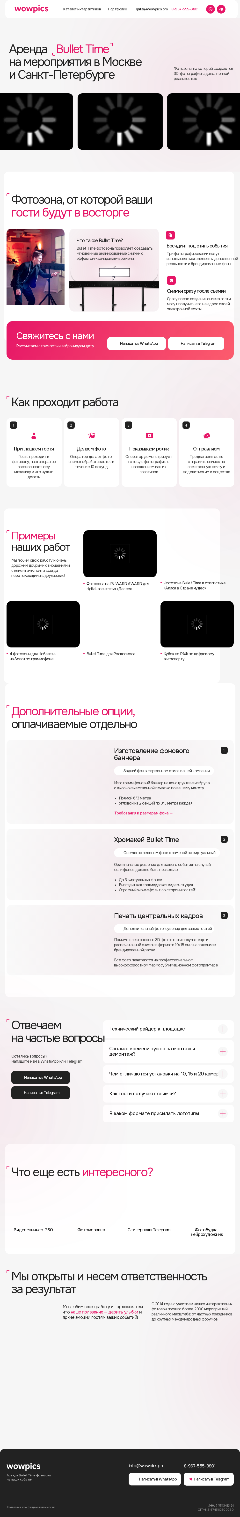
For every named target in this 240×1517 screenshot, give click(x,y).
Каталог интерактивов (82, 9)
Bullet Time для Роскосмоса (111, 653)
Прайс (139, 9)
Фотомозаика (91, 1230)
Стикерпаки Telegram (149, 1230)
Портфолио (117, 9)
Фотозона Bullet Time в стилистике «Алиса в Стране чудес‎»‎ (195, 586)
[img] (120, 624)
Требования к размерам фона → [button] (143, 813)
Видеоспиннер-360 (33, 1230)
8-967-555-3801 (184, 9)
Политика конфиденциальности (31, 1507)
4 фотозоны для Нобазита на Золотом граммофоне (33, 656)
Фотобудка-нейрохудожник (207, 1232)
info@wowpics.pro (152, 9)
